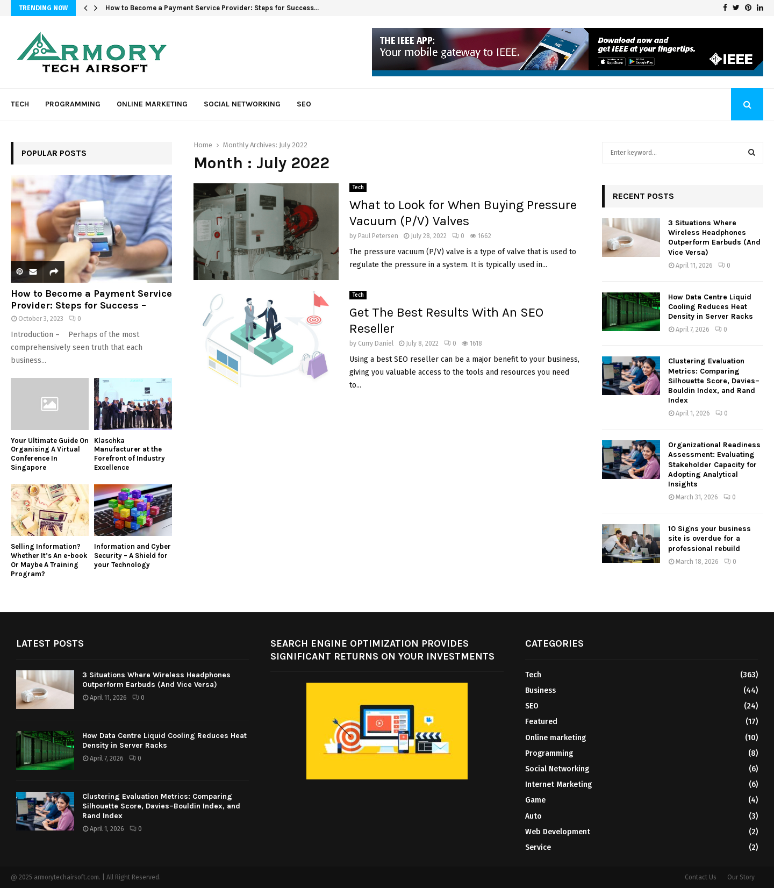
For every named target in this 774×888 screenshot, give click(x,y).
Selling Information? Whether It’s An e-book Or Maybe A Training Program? (49, 559)
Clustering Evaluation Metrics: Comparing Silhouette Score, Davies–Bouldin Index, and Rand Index (713, 380)
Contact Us (700, 877)
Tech (20, 104)
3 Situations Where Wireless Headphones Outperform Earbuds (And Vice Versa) (714, 237)
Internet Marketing (558, 784)
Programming (73, 104)
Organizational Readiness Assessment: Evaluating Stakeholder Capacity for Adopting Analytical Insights (714, 464)
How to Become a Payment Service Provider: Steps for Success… (212, 8)
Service (538, 847)
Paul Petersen (378, 236)
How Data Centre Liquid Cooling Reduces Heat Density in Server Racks (710, 306)
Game (535, 800)
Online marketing (152, 104)
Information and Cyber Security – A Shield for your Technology (132, 555)
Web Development (557, 831)
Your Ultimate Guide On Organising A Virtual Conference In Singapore (50, 453)
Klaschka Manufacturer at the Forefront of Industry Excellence (129, 453)
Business (540, 690)
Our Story (741, 877)
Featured (541, 721)
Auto (533, 816)
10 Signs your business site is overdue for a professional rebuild (709, 538)
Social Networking (242, 104)
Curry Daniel (375, 343)
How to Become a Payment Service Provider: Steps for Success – (91, 299)
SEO (304, 104)
